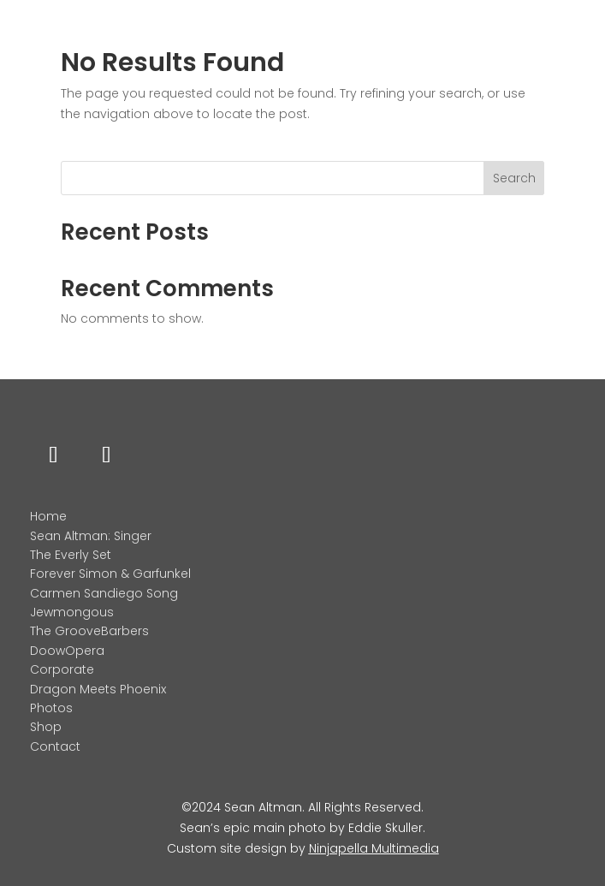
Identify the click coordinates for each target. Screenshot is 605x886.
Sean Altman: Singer (90, 535)
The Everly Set (70, 554)
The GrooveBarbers (89, 630)
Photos (51, 708)
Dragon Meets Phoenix (98, 689)
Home (48, 516)
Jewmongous (72, 612)
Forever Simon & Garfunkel (110, 573)
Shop (46, 726)
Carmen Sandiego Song (104, 593)
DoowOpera (67, 650)
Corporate (62, 669)
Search (514, 178)
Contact (55, 746)
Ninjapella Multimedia (374, 848)
